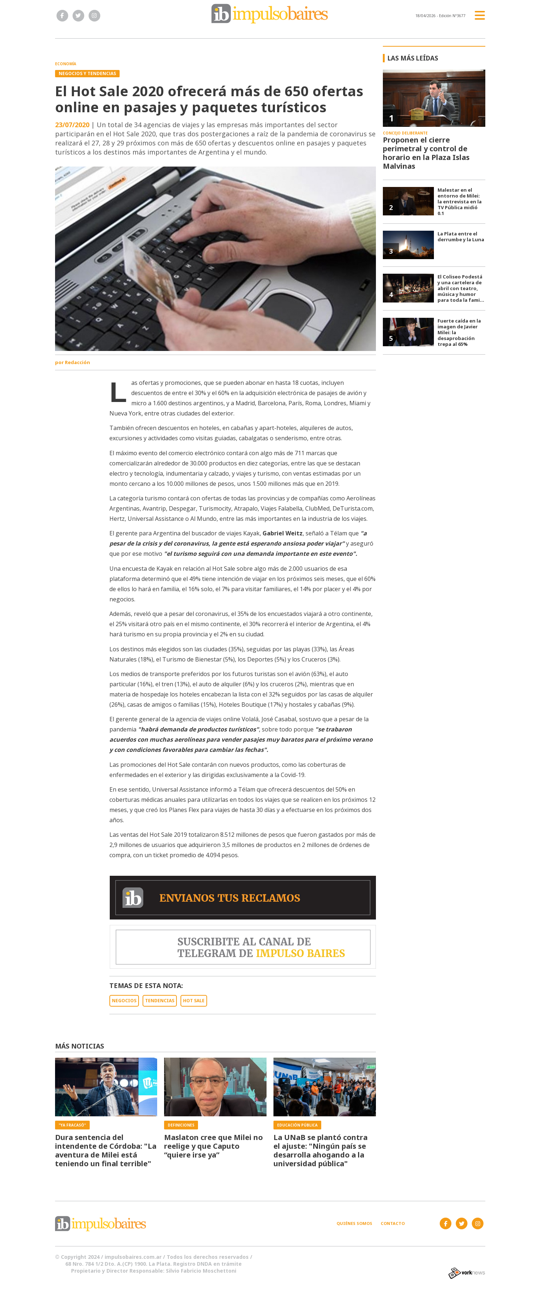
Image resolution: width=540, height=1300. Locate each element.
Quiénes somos (354, 1223)
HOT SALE (194, 1001)
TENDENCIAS (159, 1001)
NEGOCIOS (124, 1001)
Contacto (393, 1223)
